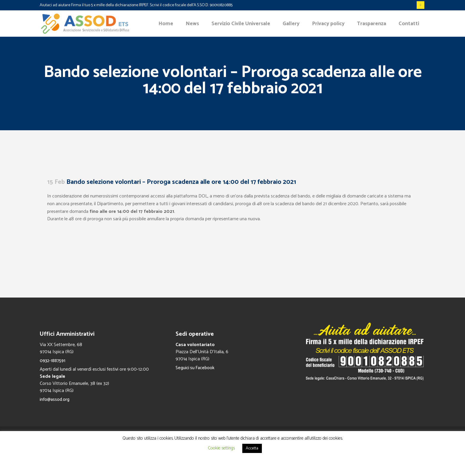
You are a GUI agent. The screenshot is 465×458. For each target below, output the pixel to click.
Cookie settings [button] (221, 448)
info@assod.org (54, 399)
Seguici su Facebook (195, 368)
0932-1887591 (52, 360)
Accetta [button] (252, 448)
